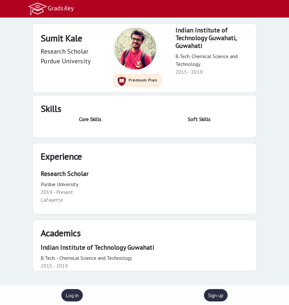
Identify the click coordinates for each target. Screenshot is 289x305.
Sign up (215, 295)
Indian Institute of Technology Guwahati (97, 247)
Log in (72, 295)
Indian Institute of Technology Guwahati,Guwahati (206, 38)
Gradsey (51, 8)
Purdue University (59, 184)
